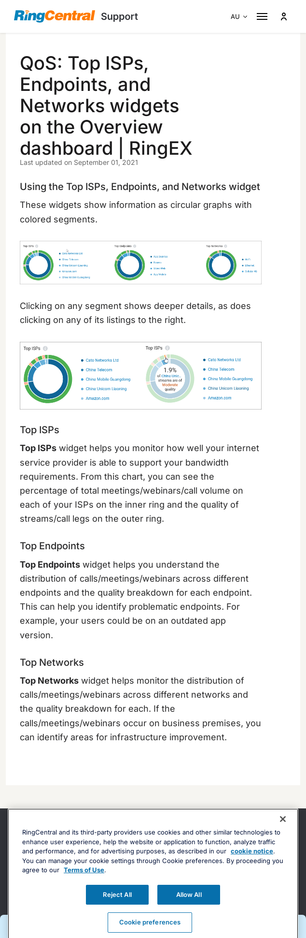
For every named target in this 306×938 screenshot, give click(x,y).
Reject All (117, 908)
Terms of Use (84, 884)
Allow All (189, 908)
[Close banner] (282, 833)
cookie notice (252, 865)
